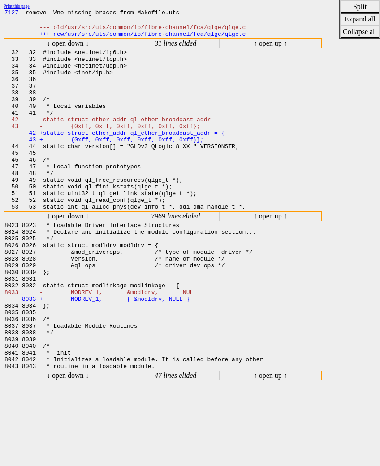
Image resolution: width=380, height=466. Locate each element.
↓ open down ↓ (68, 47)
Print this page (17, 6)
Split (360, 6)
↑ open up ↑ (270, 47)
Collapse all (360, 31)
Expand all (360, 19)
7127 (11, 13)
